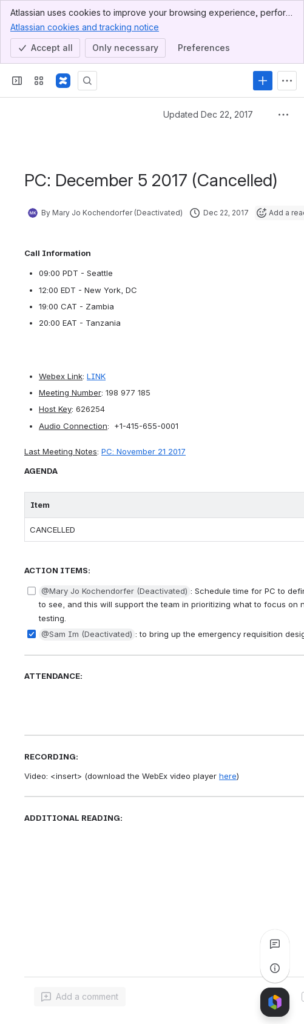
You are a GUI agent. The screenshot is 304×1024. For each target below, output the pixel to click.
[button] (115, 591)
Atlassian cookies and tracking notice (84, 26)
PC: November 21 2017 (143, 451)
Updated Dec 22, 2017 (208, 114)
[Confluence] (63, 80)
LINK (96, 376)
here (228, 776)
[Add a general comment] (80, 996)
